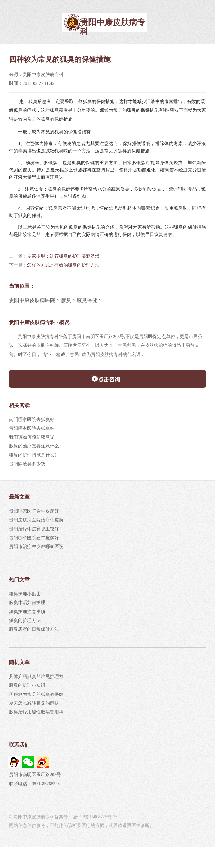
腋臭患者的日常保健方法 (34, 629)
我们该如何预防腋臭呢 (31, 437)
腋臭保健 (87, 300)
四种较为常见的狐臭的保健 (36, 694)
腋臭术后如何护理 (27, 602)
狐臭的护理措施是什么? (32, 455)
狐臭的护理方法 (25, 620)
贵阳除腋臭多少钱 (27, 463)
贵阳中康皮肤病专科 (112, 27)
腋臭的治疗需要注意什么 (34, 445)
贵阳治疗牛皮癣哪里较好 (34, 528)
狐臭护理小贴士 (25, 593)
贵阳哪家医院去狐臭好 (31, 428)
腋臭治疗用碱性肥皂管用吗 (36, 711)
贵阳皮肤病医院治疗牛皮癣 (36, 519)
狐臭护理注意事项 (27, 611)
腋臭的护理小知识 (27, 685)
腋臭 (66, 300)
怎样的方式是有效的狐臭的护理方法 (63, 265)
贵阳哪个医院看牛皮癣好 (34, 537)
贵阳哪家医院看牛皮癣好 (34, 511)
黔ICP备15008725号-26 (95, 816)
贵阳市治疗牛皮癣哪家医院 (36, 546)
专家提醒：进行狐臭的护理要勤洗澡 (63, 256)
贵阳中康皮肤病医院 (32, 300)
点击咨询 (105, 379)
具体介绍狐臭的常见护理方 (36, 676)
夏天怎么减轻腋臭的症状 (34, 703)
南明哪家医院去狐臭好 (31, 419)
